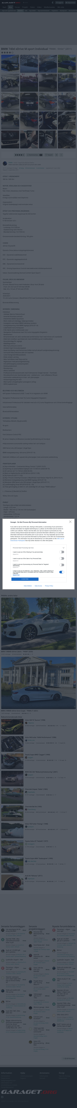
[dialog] (38, 554)
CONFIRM (24, 579)
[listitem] (38, 548)
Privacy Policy (49, 586)
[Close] (71, 522)
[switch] (61, 552)
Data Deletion (28, 586)
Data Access (38, 586)
